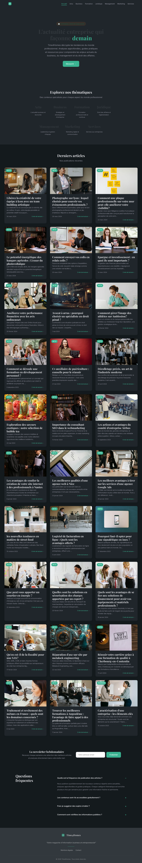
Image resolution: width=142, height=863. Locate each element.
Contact (78, 850)
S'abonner (113, 755)
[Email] (90, 754)
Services (131, 4)
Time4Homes (71, 835)
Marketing (121, 4)
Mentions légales (67, 850)
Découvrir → (71, 64)
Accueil (64, 4)
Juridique (98, 4)
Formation (89, 4)
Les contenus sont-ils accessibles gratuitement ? (78, 797)
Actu (71, 4)
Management (110, 4)
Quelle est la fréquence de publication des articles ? (79, 778)
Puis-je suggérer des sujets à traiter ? (73, 806)
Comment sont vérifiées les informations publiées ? (79, 814)
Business (79, 4)
